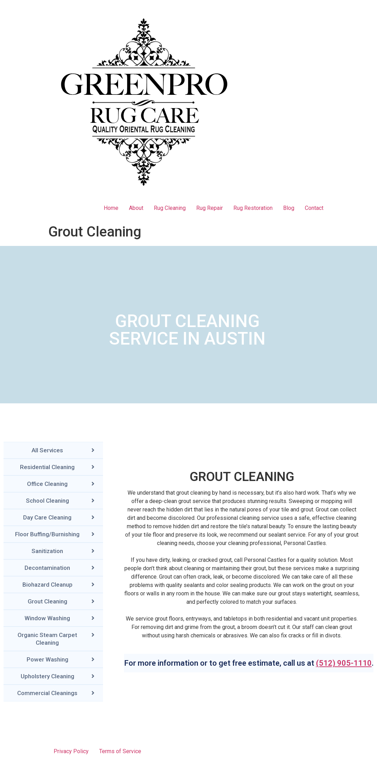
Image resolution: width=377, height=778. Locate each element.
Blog (288, 208)
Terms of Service (120, 751)
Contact (314, 208)
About (136, 208)
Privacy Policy (71, 751)
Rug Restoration (253, 208)
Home (111, 208)
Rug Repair (209, 208)
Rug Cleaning (170, 208)
